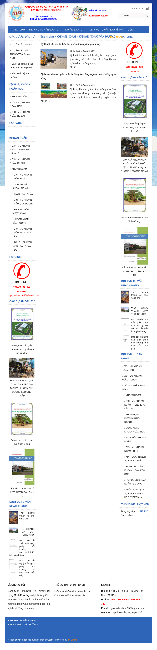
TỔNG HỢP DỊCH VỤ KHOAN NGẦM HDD (22, 246)
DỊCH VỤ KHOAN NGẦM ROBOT (131, 378)
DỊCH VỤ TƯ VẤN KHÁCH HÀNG (56, 37)
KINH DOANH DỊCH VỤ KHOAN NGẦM (135, 459)
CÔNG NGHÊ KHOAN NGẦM (134, 387)
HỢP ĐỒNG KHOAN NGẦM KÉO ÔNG (135, 482)
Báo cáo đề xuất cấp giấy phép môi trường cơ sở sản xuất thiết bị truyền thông (139, 325)
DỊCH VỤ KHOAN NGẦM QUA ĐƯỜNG (22, 202)
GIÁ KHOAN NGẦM (22, 194)
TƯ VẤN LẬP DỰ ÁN (22, 37)
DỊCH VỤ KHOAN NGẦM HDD (131, 368)
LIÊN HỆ (54, 44)
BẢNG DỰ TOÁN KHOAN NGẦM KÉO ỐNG (134, 470)
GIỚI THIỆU (69, 44)
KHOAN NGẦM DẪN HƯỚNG (20, 221)
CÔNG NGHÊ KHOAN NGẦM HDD (134, 430)
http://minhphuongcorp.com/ (127, 612)
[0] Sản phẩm (137, 8)
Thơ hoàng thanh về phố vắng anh (139, 295)
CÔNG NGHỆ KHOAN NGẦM (20, 186)
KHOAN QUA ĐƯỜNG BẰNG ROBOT (132, 418)
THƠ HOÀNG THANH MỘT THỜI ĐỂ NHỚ (139, 311)
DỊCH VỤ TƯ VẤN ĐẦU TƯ (44, 29)
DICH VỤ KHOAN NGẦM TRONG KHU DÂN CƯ (22, 233)
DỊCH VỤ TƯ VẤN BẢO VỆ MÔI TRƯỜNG (112, 29)
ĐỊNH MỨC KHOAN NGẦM (135, 439)
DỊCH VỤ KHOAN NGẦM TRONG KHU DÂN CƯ (134, 405)
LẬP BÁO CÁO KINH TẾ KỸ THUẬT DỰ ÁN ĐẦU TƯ (134, 271)
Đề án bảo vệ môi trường (19, 75)
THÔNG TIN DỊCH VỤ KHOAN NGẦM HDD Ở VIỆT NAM (134, 493)
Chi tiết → (74, 67)
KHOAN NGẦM (132, 395)
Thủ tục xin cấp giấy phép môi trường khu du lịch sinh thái (134, 127)
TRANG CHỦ (17, 29)
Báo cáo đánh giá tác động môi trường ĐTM (21, 66)
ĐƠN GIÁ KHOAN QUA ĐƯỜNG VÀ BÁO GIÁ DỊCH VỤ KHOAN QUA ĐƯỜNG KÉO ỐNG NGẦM (21, 388)
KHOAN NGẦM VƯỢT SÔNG (20, 211)
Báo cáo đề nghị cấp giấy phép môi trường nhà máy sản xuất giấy (139, 343)
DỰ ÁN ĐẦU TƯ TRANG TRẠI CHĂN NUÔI (20, 54)
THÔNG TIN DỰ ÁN (89, 37)
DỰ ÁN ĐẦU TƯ (74, 29)
